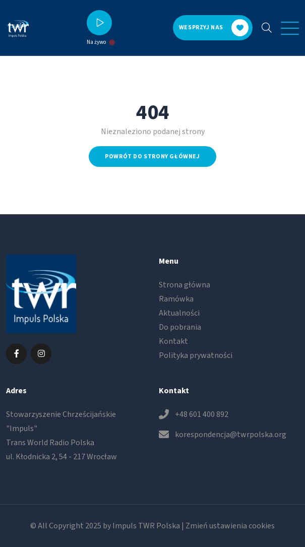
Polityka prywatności (195, 355)
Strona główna (184, 284)
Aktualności (179, 313)
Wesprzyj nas (214, 27)
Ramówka (176, 299)
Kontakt (173, 341)
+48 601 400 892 (201, 414)
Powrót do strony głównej (152, 156)
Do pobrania (180, 327)
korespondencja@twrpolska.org (230, 434)
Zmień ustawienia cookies (230, 525)
